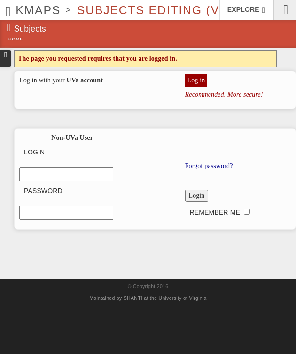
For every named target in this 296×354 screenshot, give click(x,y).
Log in (196, 80)
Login (34, 152)
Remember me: (220, 212)
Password (43, 190)
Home (15, 39)
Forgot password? (209, 165)
